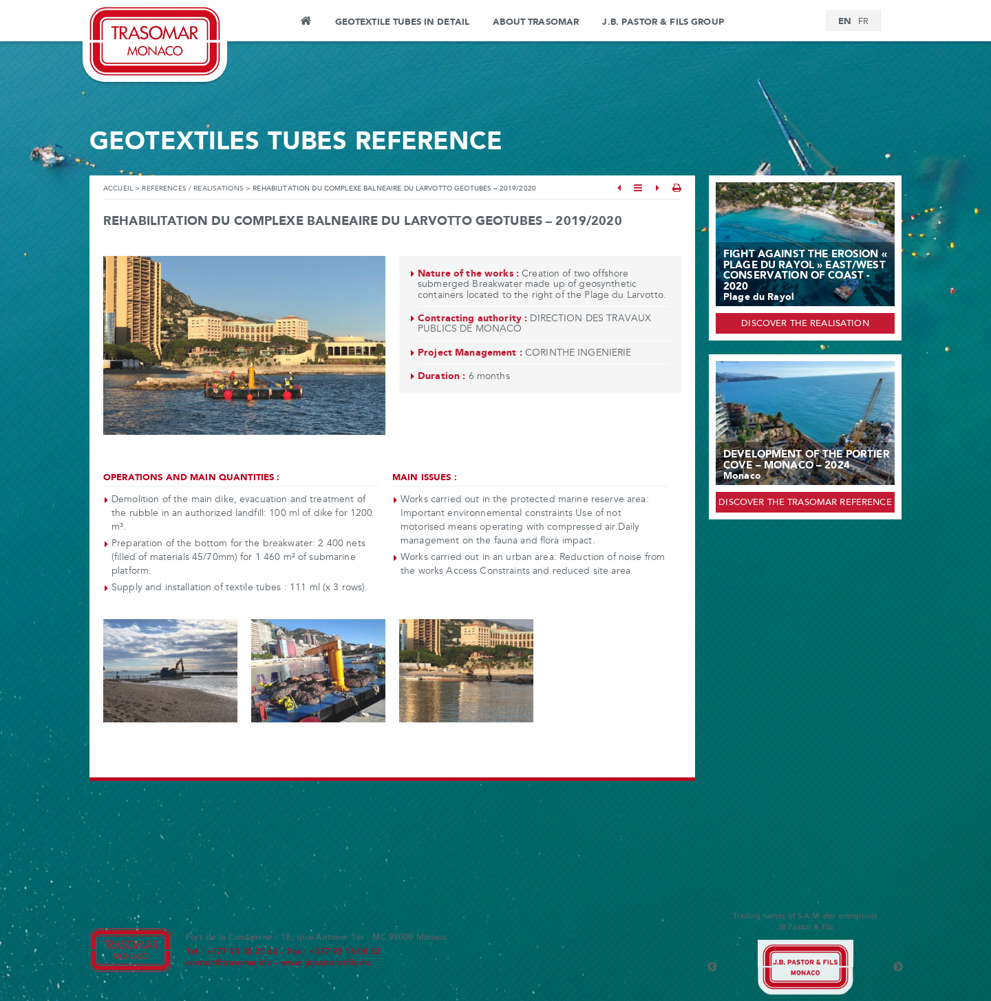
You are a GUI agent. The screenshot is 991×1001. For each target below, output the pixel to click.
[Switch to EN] (845, 22)
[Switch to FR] (863, 22)
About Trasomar (536, 22)
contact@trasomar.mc (228, 963)
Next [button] (898, 967)
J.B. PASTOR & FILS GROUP (662, 22)
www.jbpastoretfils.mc (326, 963)
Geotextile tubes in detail (402, 22)
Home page (305, 22)
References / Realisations (193, 189)
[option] (805, 967)
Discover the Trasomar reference (804, 503)
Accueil (118, 189)
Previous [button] (712, 967)
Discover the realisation (805, 324)
